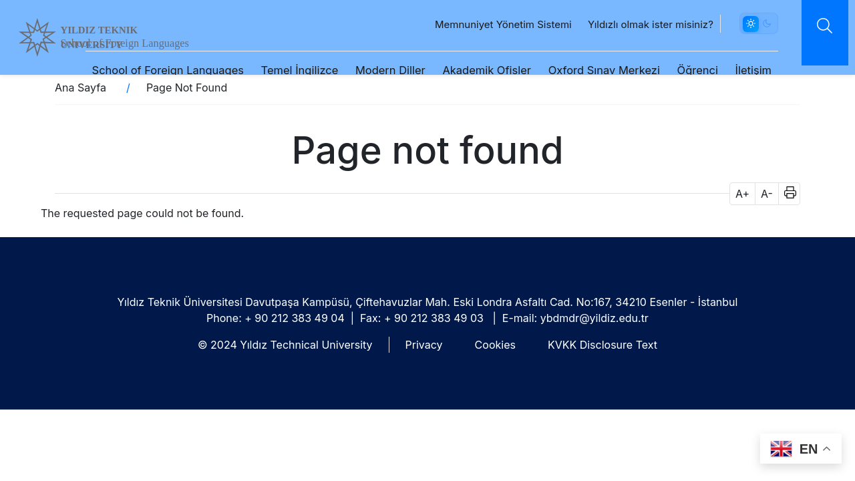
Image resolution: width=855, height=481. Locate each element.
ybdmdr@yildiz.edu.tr (594, 318)
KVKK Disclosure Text (602, 344)
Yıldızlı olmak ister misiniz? (636, 9)
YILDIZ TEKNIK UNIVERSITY (132, 34)
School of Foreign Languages (159, 54)
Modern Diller (382, 54)
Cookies (495, 344)
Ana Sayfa (80, 87)
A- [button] (767, 193)
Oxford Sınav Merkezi (595, 54)
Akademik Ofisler (478, 54)
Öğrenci (689, 54)
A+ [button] (742, 193)
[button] (786, 193)
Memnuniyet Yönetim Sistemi (488, 9)
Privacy (424, 344)
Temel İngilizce (291, 54)
